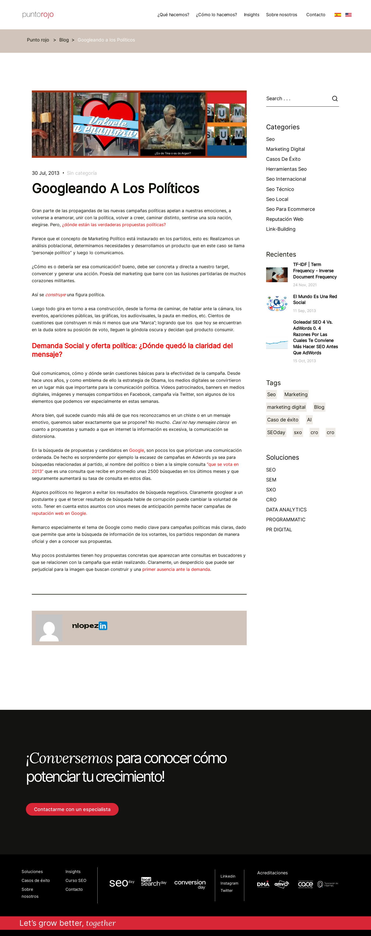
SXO (271, 490)
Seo (270, 139)
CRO (271, 499)
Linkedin (228, 876)
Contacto (315, 14)
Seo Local (277, 199)
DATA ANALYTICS (286, 509)
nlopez (89, 625)
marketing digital (286, 407)
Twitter (227, 890)
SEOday (276, 432)
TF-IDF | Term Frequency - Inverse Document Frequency (315, 270)
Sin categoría (82, 173)
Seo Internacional (286, 179)
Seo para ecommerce (290, 209)
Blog (64, 40)
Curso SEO (76, 880)
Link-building (281, 229)
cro (314, 432)
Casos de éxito (283, 159)
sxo (298, 432)
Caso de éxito (282, 419)
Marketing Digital (285, 149)
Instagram (229, 883)
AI (309, 419)
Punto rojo (38, 40)
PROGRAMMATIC (285, 519)
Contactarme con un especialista (72, 809)
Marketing (296, 394)
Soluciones (32, 871)
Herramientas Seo (286, 169)
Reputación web (284, 219)
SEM (271, 480)
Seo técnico (280, 189)
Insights (73, 871)
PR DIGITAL (279, 529)
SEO (271, 470)
